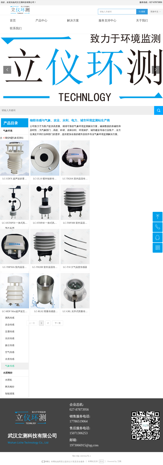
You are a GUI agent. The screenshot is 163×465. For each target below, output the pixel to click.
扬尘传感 (9, 345)
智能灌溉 (9, 393)
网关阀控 (9, 387)
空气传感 (9, 352)
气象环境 (7, 131)
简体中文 (154, 11)
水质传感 (9, 359)
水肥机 (8, 380)
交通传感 (9, 331)
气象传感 (9, 366)
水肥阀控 (7, 373)
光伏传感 (9, 338)
